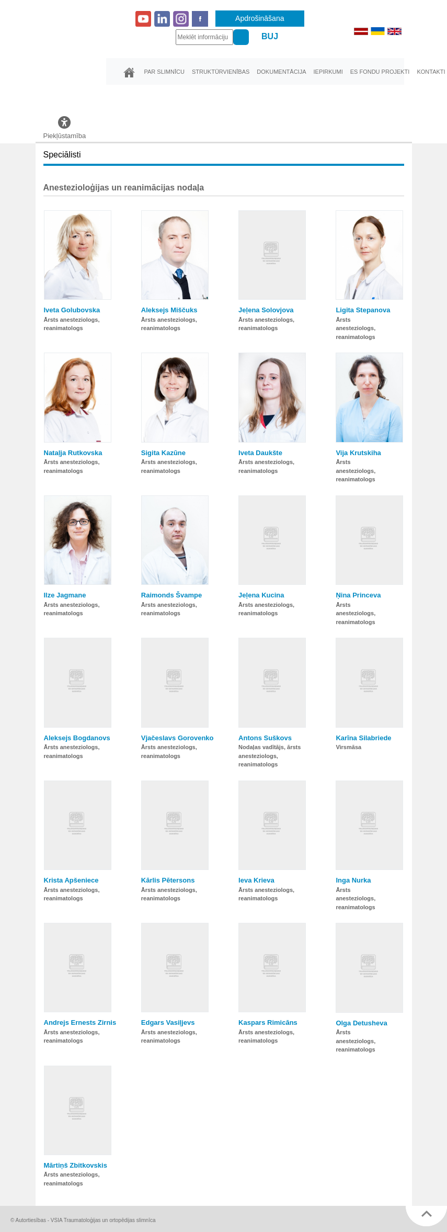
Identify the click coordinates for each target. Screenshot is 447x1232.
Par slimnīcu (164, 72)
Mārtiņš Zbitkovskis (75, 1165)
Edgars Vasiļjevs (168, 1022)
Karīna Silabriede (363, 738)
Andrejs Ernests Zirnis (80, 1022)
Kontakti (431, 72)
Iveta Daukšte (260, 453)
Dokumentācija (281, 72)
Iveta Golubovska (72, 310)
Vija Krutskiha (358, 453)
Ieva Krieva (256, 880)
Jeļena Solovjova (266, 310)
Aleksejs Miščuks (169, 310)
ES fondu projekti (380, 72)
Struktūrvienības (220, 72)
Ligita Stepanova (363, 310)
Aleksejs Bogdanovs (77, 738)
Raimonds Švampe (171, 595)
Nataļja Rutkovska (73, 453)
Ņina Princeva (358, 595)
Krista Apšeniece (71, 880)
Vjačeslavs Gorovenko (177, 738)
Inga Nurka (353, 880)
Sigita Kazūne (163, 453)
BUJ (269, 36)
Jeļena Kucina (261, 595)
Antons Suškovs (265, 738)
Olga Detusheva (361, 1023)
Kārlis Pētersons (168, 880)
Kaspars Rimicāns (267, 1022)
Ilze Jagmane (65, 595)
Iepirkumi (327, 72)
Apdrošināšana (259, 18)
